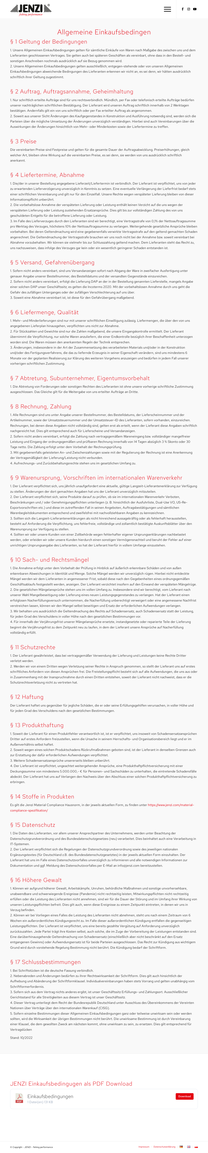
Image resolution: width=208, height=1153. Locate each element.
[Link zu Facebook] (183, 9)
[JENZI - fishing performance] (31, 9)
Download (184, 1096)
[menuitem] (166, 9)
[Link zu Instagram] (189, 9)
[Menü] (166, 9)
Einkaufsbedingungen (50, 1096)
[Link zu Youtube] (195, 9)
